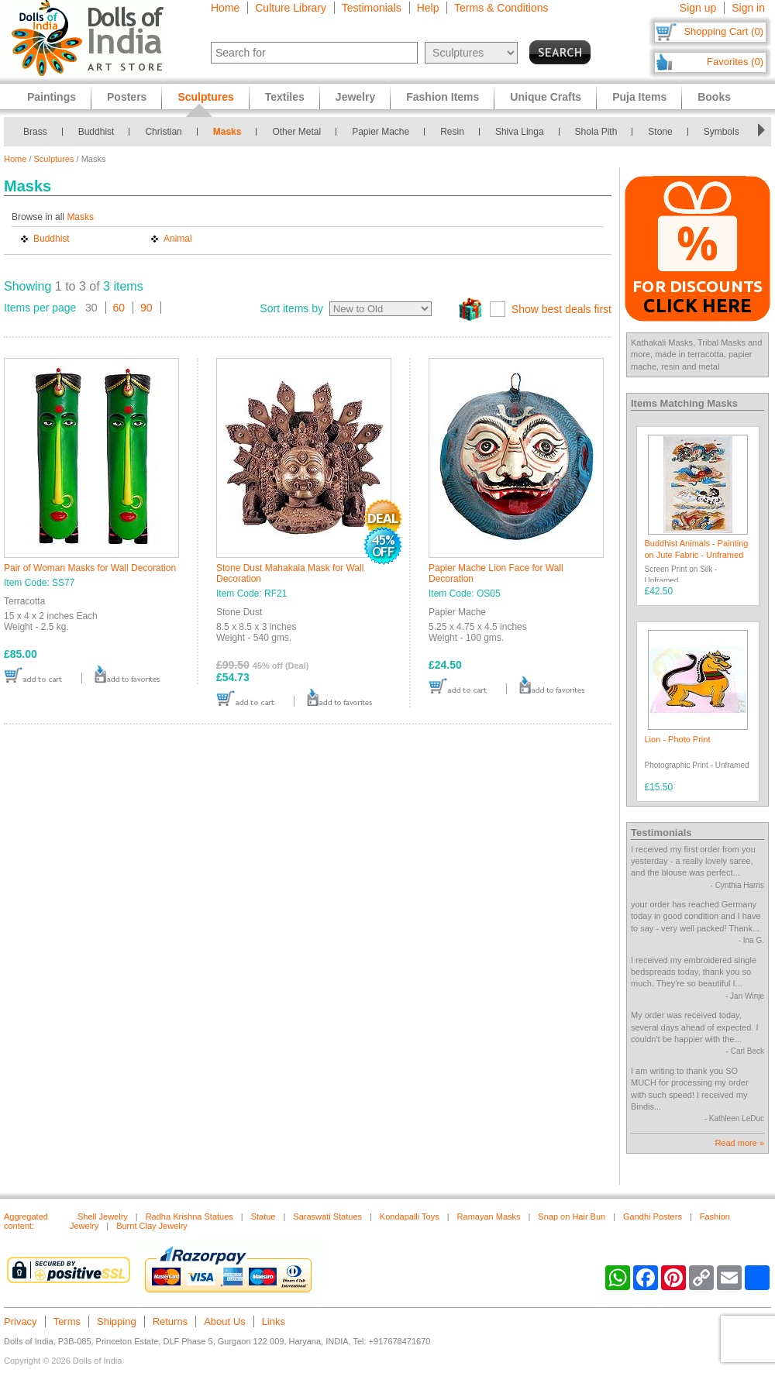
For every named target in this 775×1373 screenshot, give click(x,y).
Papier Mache (380, 131)
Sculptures (54, 158)
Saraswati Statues (327, 1216)
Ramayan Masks (489, 1216)
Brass (35, 131)
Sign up (698, 8)
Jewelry (355, 97)
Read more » (739, 1143)
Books (714, 97)
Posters (126, 97)
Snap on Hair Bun (571, 1216)
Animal (178, 238)
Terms (67, 1321)
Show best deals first (561, 309)
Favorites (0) (735, 61)
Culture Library (290, 8)
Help (428, 8)
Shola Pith (596, 131)
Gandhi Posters (652, 1216)
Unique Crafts (545, 97)
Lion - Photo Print (678, 739)
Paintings (51, 97)
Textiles (285, 97)
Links (273, 1321)
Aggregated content (26, 1221)
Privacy (20, 1321)
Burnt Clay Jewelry (152, 1225)
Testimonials (371, 8)
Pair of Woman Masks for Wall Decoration (90, 568)
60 (119, 307)
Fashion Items (442, 97)
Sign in (748, 8)
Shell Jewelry (103, 1216)
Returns (170, 1321)
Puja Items (639, 97)
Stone (660, 131)
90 (146, 307)
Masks (227, 131)
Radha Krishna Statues (189, 1216)
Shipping (116, 1321)
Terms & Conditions (501, 8)
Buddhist (96, 131)
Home (225, 8)
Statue (263, 1216)
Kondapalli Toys (409, 1216)
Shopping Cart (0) (723, 31)
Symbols (721, 131)
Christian (163, 131)
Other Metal (296, 131)
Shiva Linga (519, 131)
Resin (452, 131)
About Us (224, 1321)
